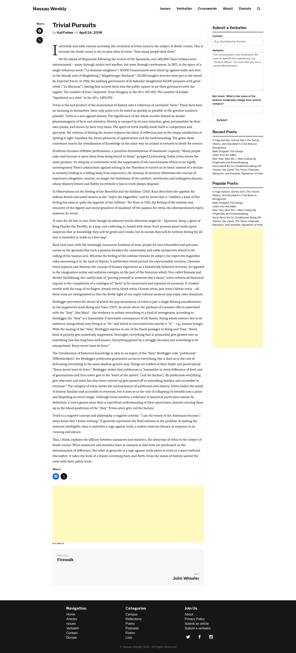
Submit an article (197, 623)
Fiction (130, 633)
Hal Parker (65, 33)
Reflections (134, 619)
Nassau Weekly (50, 9)
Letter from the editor (224, 154)
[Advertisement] (128, 514)
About (228, 8)
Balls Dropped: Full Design (227, 151)
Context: (237, 39)
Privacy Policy (195, 619)
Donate (245, 8)
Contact (71, 633)
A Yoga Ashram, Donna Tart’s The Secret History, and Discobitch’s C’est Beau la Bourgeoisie (235, 144)
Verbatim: (237, 70)
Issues (165, 8)
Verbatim (184, 8)
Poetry (130, 623)
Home (70, 614)
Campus (132, 614)
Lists (129, 637)
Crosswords (207, 8)
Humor (59, 543)
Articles (71, 619)
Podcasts (132, 628)
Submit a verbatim (198, 628)
